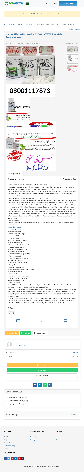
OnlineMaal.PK (21, 345)
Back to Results (74, 29)
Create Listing (68, 3)
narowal (11, 313)
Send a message (40, 333)
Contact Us (33, 437)
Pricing (54, 3)
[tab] (14, 173)
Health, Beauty (28, 24)
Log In (58, 437)
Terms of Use (8, 443)
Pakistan (11, 24)
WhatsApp (25, 333)
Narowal (21, 179)
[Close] (77, 14)
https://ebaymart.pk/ (14, 227)
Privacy (6, 449)
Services (19, 24)
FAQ (5, 440)
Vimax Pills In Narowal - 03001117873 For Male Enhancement (34, 36)
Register (58, 440)
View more (73, 414)
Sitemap (32, 440)
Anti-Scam (7, 437)
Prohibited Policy (9, 446)
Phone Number (12, 333)
